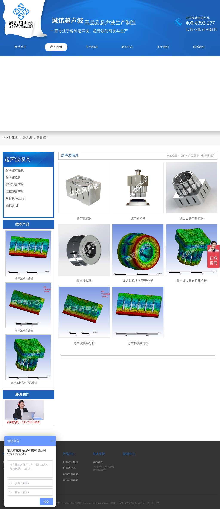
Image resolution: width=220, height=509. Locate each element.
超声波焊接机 (15, 170)
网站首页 (20, 47)
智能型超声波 (15, 184)
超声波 (27, 137)
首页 (183, 155)
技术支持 (99, 453)
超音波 (41, 137)
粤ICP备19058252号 (103, 468)
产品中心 (69, 453)
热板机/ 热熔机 (15, 198)
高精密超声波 (15, 191)
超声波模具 (18, 159)
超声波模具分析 (24, 278)
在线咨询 (98, 462)
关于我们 (163, 47)
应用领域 (92, 47)
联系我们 (199, 47)
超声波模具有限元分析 (24, 382)
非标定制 (12, 205)
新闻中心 (127, 47)
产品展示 (56, 47)
